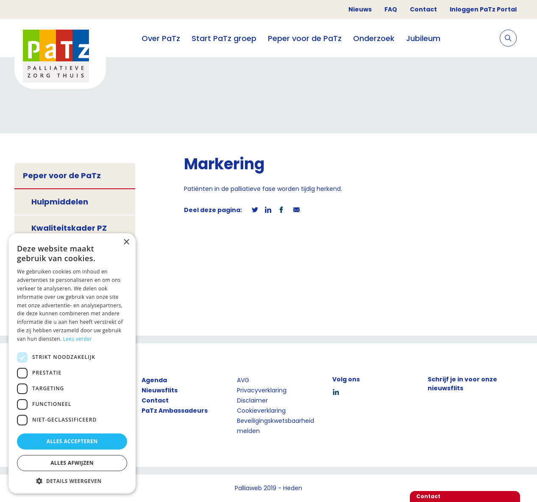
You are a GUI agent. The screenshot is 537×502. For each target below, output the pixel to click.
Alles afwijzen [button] (72, 462)
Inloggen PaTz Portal (483, 9)
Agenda (154, 380)
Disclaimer (252, 400)
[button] (72, 481)
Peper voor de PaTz (305, 38)
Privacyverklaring (262, 390)
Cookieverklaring (261, 410)
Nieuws (360, 9)
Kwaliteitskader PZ (69, 228)
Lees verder (77, 338)
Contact (423, 9)
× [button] (126, 242)
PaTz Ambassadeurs (175, 410)
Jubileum (423, 38)
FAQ (390, 9)
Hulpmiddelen (59, 201)
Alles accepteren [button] (72, 441)
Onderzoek (374, 38)
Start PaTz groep (224, 38)
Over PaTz (161, 38)
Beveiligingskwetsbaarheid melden (275, 425)
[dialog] (72, 363)
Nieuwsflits (160, 390)
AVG (243, 380)
